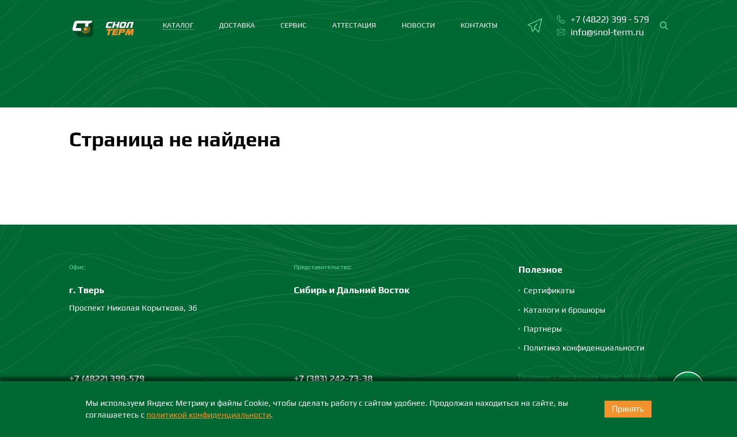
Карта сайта (640, 376)
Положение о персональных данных (569, 376)
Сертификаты (549, 290)
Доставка (237, 25)
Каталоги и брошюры (564, 310)
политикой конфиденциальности (208, 415)
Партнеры (543, 329)
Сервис (293, 25)
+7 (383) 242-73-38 (333, 378)
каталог (178, 25)
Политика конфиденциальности (584, 348)
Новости (418, 25)
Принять (628, 409)
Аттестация (354, 25)
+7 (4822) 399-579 (106, 378)
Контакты (479, 25)
